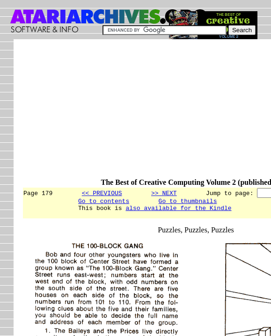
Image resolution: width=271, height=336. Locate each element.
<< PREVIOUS (102, 193)
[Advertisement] (146, 113)
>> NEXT (164, 193)
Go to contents (103, 202)
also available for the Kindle (178, 210)
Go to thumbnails (188, 202)
